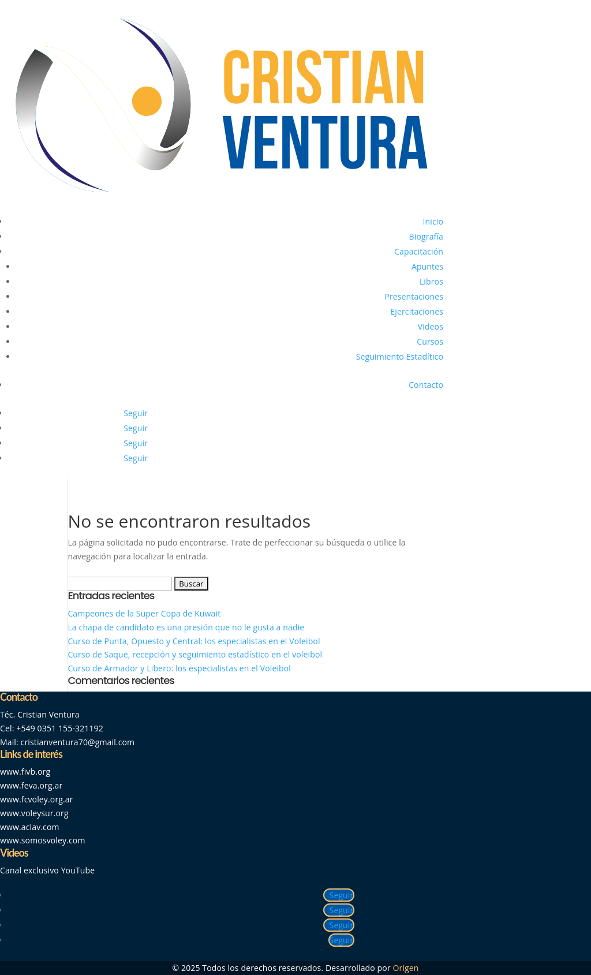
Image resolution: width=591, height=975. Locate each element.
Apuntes (427, 266)
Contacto (426, 384)
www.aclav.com (29, 826)
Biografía (426, 236)
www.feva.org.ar (31, 785)
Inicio (432, 221)
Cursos (430, 341)
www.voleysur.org (34, 813)
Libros (431, 281)
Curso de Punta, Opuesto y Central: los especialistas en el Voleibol (194, 641)
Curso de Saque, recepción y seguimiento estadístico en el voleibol (195, 654)
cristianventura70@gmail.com (78, 742)
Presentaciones (413, 296)
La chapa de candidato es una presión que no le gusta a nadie (186, 627)
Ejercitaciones (416, 311)
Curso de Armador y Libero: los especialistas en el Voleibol (179, 668)
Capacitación (418, 251)
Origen (406, 967)
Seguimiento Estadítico (399, 356)
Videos (430, 326)
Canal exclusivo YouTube (47, 870)
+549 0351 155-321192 (59, 728)
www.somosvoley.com (42, 840)
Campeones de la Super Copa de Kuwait (145, 613)
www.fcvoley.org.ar (36, 799)
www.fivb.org (25, 771)
